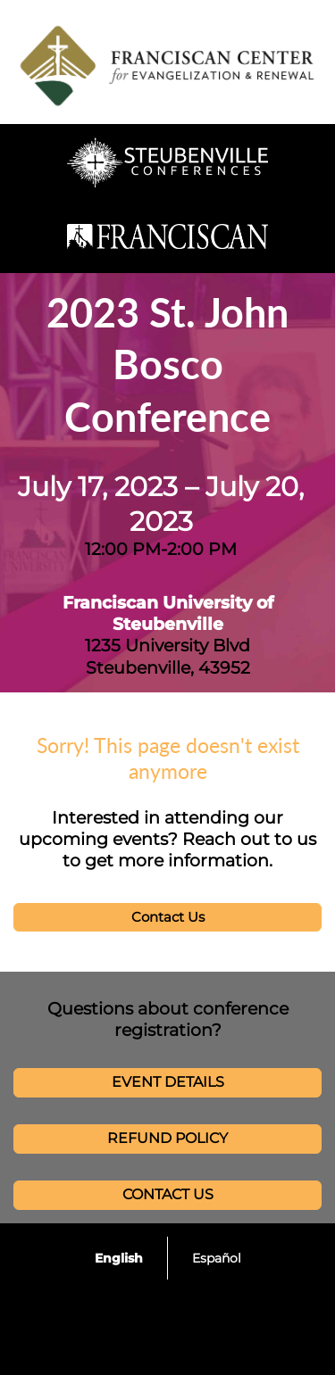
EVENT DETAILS (168, 1081)
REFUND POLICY (167, 1138)
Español (216, 1258)
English (119, 1258)
